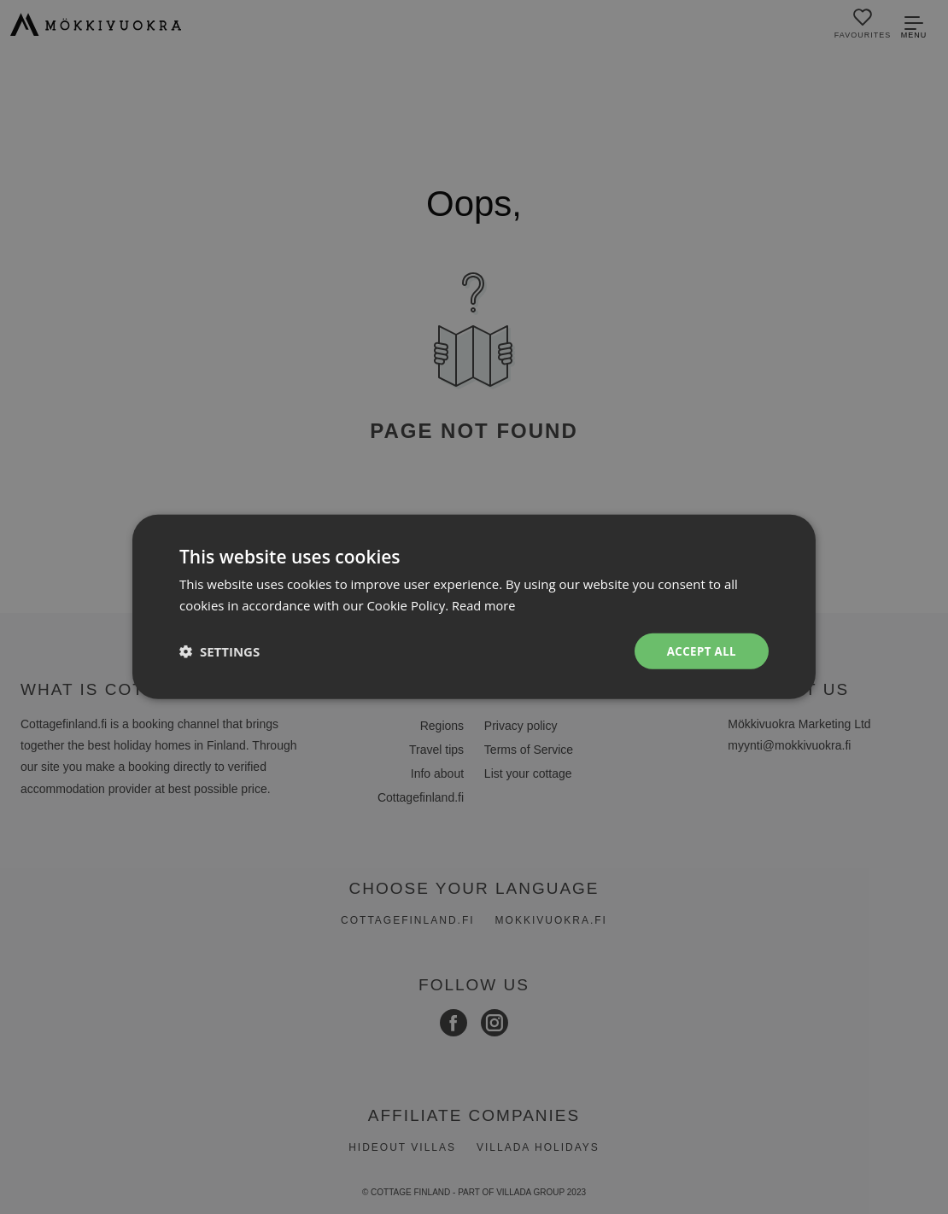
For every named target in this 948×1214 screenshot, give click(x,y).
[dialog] (474, 607)
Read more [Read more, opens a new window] (485, 604)
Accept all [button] (700, 651)
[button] (219, 651)
